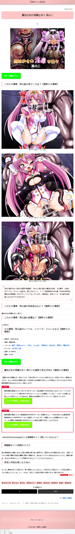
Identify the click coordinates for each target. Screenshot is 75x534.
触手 (13, 345)
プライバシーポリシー (37, 519)
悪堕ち (59, 345)
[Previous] (2, 530)
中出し (29, 345)
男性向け (44, 345)
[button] (55, 491)
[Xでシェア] (19, 491)
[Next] (7, 530)
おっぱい (37, 345)
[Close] (11, 532)
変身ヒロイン (21, 345)
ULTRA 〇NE (16, 348)
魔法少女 (66, 345)
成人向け (52, 345)
